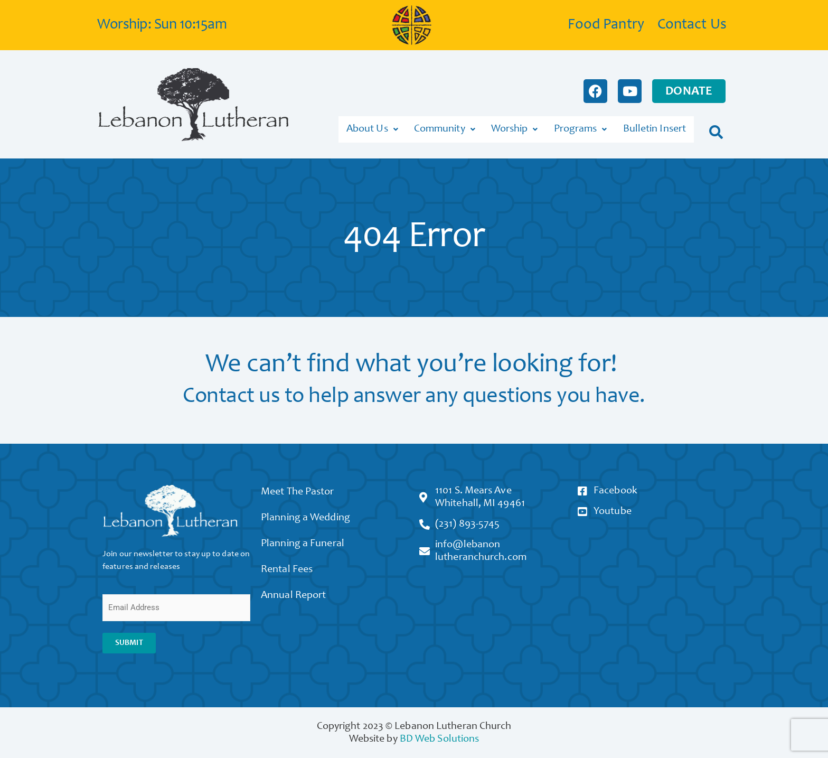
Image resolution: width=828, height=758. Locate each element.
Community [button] (444, 128)
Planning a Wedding (310, 518)
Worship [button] (514, 128)
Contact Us (692, 25)
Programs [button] (580, 128)
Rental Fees (292, 575)
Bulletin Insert (654, 128)
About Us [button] (372, 128)
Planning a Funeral (308, 547)
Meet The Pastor (303, 490)
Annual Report (298, 604)
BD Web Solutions (439, 736)
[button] (716, 127)
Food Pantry (606, 25)
